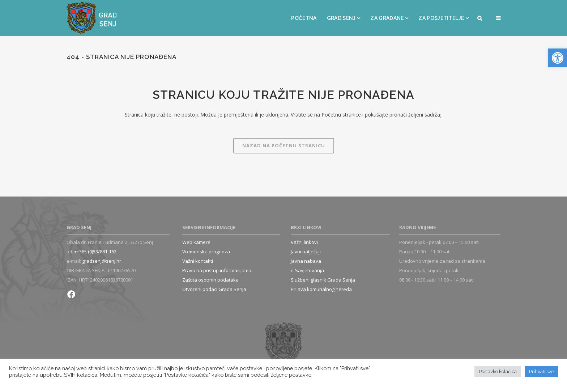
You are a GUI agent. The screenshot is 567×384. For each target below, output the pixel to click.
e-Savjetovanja (307, 270)
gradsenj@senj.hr (101, 261)
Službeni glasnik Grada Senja (323, 280)
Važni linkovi (304, 242)
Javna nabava (306, 261)
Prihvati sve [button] (541, 371)
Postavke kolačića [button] (498, 371)
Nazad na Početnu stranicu (283, 145)
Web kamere (196, 242)
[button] (557, 57)
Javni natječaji (306, 251)
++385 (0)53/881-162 (95, 251)
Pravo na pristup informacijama (216, 270)
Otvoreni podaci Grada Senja (214, 289)
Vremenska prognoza (206, 251)
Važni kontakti (197, 261)
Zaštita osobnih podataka (210, 280)
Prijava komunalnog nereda (321, 289)
